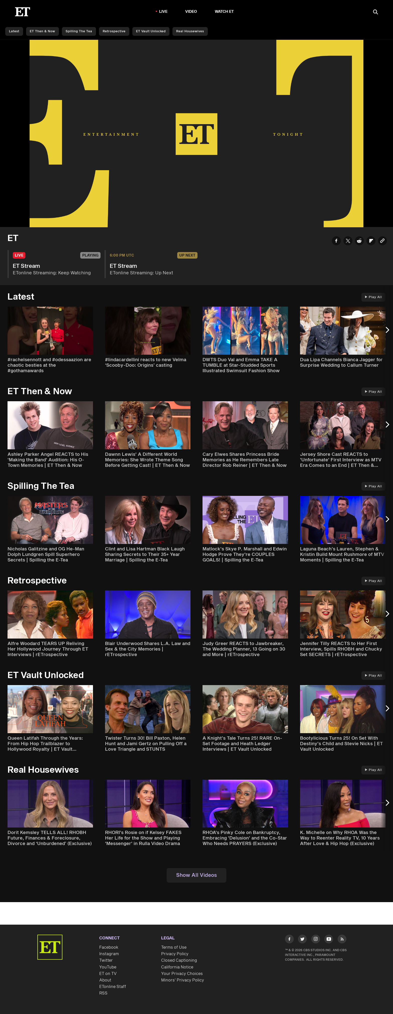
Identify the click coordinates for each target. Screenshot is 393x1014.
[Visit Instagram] (315, 940)
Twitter (106, 960)
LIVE (163, 12)
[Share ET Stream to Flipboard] (371, 242)
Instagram (109, 954)
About (105, 980)
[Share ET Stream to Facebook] (336, 242)
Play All (373, 297)
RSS (103, 993)
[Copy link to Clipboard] (382, 242)
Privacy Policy (174, 954)
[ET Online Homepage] (22, 12)
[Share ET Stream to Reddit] (359, 242)
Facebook (108, 947)
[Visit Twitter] (302, 940)
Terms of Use (173, 947)
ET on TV (108, 974)
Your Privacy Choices (182, 974)
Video (191, 12)
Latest (14, 31)
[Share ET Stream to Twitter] (348, 242)
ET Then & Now (42, 31)
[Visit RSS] (342, 940)
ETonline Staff (112, 987)
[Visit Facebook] (289, 940)
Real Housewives (190, 31)
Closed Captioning (179, 960)
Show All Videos (196, 875)
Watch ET (224, 12)
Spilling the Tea (79, 31)
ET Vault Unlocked (151, 31)
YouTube (107, 967)
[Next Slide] (386, 332)
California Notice (177, 967)
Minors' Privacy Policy (182, 980)
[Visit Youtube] (328, 940)
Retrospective (114, 31)
